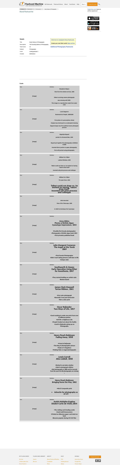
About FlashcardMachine (53, 459)
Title (21, 42)
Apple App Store (79, 459)
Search (99, 4)
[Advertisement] (50, 25)
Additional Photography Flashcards (61, 47)
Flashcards (29, 9)
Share (48, 463)
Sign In (83, 4)
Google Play (78, 461)
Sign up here (71, 43)
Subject (22, 49)
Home (22, 9)
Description (23, 44)
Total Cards (23, 46)
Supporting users (92, 9)
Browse (35, 461)
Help (78, 4)
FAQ (62, 459)
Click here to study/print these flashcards (62, 40)
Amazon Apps (78, 463)
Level (21, 51)
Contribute (72, 4)
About (66, 4)
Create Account (92, 4)
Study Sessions (22, 463)
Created (22, 53)
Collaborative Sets (23, 461)
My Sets (21, 459)
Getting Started (64, 461)
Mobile (77, 456)
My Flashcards (48, 4)
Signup (62, 463)
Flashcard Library (58, 4)
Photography (38, 9)
